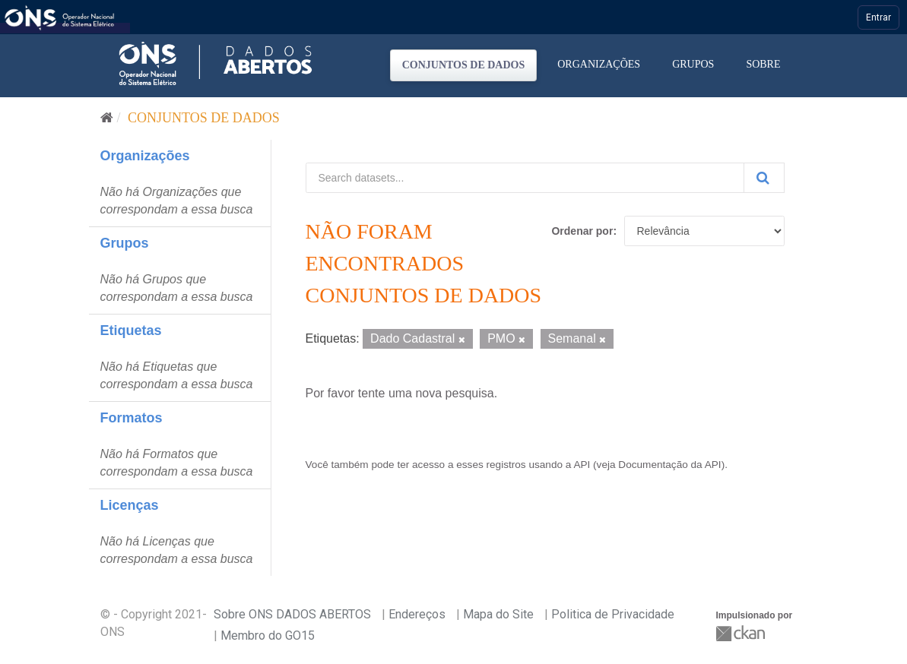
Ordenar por (582, 231)
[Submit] (764, 178)
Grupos (693, 64)
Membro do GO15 (267, 635)
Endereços (417, 614)
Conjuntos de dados (463, 65)
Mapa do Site (498, 614)
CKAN (742, 633)
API (581, 464)
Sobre (763, 64)
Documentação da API (669, 464)
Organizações (598, 64)
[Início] (106, 117)
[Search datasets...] (525, 178)
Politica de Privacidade (612, 614)
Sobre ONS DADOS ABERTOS (292, 614)
